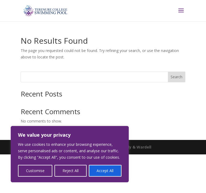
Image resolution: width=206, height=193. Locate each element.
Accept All (105, 170)
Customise (35, 170)
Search (176, 76)
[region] (70, 154)
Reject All (70, 170)
